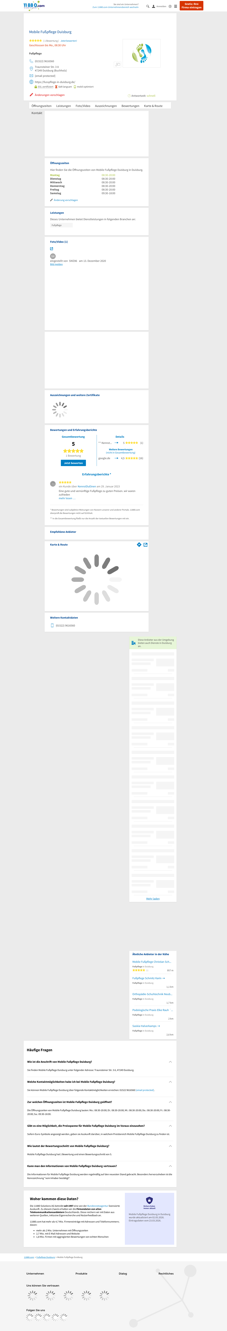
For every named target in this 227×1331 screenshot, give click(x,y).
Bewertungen (130, 106)
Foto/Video (83, 106)
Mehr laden (153, 898)
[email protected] (145, 1090)
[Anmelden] (160, 6)
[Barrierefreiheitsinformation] (171, 6)
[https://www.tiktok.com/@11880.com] (46, 1317)
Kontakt (37, 113)
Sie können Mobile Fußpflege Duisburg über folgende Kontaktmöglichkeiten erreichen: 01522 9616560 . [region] (91, 1090)
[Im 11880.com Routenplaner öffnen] (139, 544)
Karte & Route (153, 106)
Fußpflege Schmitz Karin (146, 978)
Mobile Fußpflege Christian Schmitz (152, 962)
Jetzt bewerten (73, 463)
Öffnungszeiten (42, 106)
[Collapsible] (170, 1061)
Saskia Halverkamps (144, 1026)
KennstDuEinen (87, 486)
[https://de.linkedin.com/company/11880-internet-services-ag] (55, 1317)
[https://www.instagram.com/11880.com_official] (38, 1317)
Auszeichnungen (106, 106)
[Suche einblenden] (149, 6)
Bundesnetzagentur (97, 1205)
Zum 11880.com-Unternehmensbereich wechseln (116, 7)
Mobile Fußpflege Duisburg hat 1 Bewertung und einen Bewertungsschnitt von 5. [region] (69, 1154)
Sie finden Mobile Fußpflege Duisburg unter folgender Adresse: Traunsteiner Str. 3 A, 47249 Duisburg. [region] (80, 1070)
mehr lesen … (67, 498)
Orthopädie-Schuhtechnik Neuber (152, 994)
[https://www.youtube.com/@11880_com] (63, 1317)
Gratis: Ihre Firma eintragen (191, 5)
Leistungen (63, 106)
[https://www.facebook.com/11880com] (29, 1317)
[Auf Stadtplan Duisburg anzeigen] (145, 544)
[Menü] (177, 6)
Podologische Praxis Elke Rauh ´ (151, 1010)
